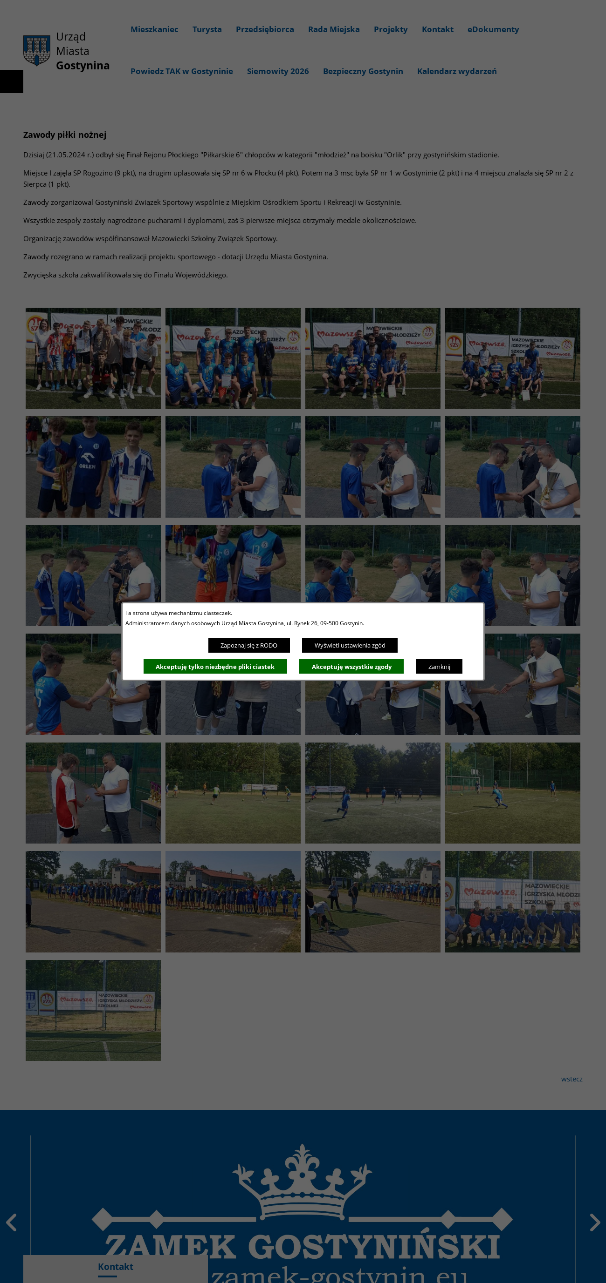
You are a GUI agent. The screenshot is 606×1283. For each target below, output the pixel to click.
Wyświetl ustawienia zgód (350, 645)
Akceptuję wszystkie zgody (352, 666)
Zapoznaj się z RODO (248, 645)
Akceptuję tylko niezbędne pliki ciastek (215, 666)
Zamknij (439, 666)
